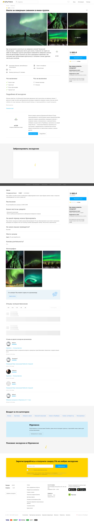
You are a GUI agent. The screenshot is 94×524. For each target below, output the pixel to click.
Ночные (9, 415)
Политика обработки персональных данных (35, 502)
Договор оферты (31, 497)
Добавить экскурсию (11, 493)
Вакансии (56, 515)
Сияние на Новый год (68, 415)
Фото (65, 184)
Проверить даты (78, 57)
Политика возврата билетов (33, 494)
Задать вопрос (33, 133)
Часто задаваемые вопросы (33, 487)
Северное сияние (27, 415)
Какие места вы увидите (55, 184)
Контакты (68, 515)
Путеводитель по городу (36, 433)
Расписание (44, 184)
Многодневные (81, 415)
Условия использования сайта (34, 499)
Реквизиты (62, 515)
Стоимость (28, 184)
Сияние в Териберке (54, 415)
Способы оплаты (31, 505)
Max (54, 495)
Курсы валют (30, 508)
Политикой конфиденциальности (55, 474)
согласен (31, 470)
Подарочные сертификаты (33, 489)
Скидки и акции (30, 492)
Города (10, 485)
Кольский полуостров (40, 415)
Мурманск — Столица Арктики (14, 348)
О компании (25, 515)
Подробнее (43, 133)
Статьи (28, 485)
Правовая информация (47, 515)
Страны (10, 488)
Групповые (17, 415)
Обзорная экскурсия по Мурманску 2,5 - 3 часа (18, 399)
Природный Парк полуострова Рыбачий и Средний (19, 364)
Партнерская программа (35, 515)
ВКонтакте (50, 495)
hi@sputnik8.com (51, 496)
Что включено (36, 184)
